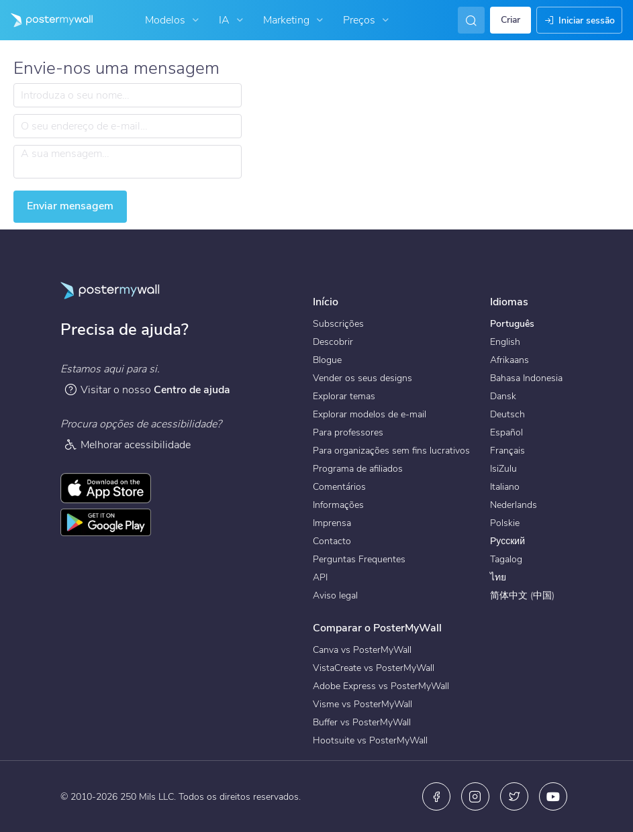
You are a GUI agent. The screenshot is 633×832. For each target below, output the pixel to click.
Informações (338, 505)
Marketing (294, 20)
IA (232, 20)
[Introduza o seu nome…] (127, 95)
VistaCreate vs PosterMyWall (373, 668)
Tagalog (506, 559)
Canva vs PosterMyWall (362, 649)
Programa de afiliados (358, 468)
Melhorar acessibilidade (127, 444)
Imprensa (332, 523)
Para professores (348, 432)
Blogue (327, 360)
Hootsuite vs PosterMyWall (370, 740)
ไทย (498, 577)
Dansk (503, 396)
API (320, 577)
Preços (367, 20)
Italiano (505, 486)
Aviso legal (335, 595)
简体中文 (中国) (522, 595)
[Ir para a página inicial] (46, 20)
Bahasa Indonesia (526, 378)
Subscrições (338, 323)
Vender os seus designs (362, 378)
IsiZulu (503, 468)
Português (512, 323)
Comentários (339, 486)
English (505, 341)
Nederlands (513, 505)
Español (506, 432)
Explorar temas (344, 396)
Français (507, 450)
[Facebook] (436, 796)
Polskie (505, 523)
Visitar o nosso (147, 389)
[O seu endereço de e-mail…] (127, 126)
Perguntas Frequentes (359, 559)
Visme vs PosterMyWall (362, 704)
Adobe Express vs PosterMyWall (381, 686)
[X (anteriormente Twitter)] (514, 796)
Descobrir (333, 341)
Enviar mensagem (70, 206)
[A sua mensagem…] (127, 161)
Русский (507, 541)
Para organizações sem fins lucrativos (391, 450)
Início (325, 302)
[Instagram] (475, 796)
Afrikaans (509, 360)
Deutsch (507, 414)
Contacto (332, 541)
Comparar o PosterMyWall (377, 628)
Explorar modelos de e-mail (369, 414)
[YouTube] (553, 796)
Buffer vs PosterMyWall (362, 722)
